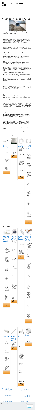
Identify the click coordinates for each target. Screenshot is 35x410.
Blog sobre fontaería (15, 3)
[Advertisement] (17, 12)
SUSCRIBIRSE (28, 407)
